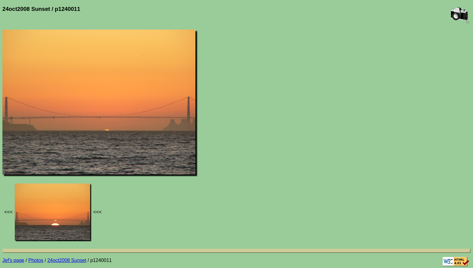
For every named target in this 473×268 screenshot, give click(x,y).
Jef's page (13, 260)
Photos (35, 260)
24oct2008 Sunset (66, 260)
